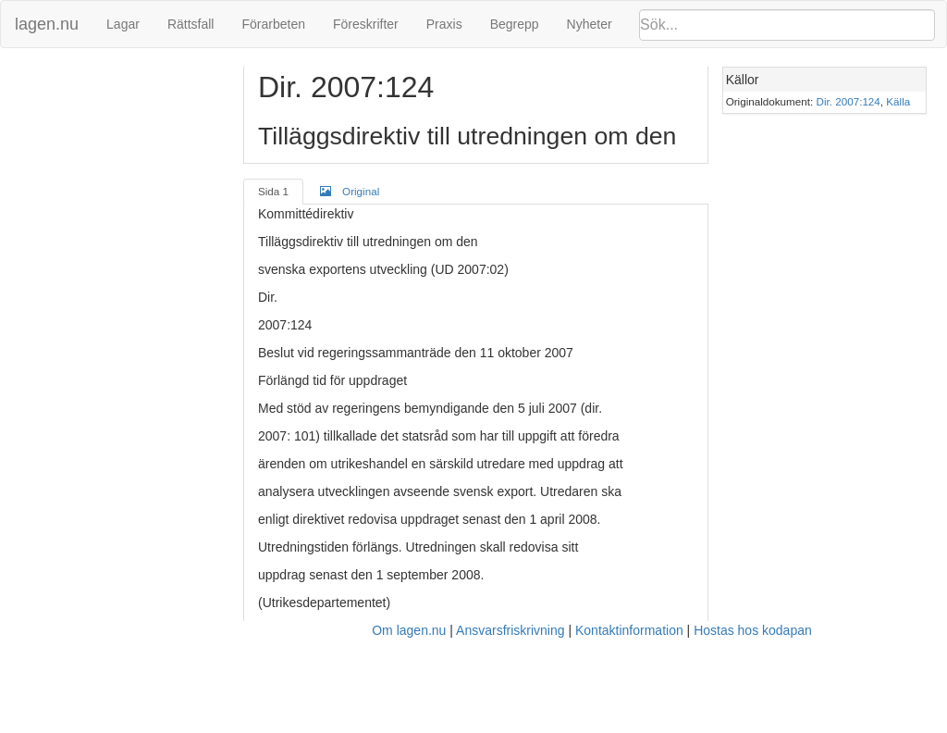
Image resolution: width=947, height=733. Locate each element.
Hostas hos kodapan (753, 630)
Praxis (444, 24)
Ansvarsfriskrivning (510, 630)
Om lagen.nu (409, 630)
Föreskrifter (366, 24)
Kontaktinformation (629, 630)
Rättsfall (191, 24)
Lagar (123, 24)
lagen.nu (47, 24)
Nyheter (589, 24)
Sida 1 (273, 191)
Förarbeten (272, 24)
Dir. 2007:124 (848, 101)
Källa (898, 101)
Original (349, 190)
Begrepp (514, 24)
